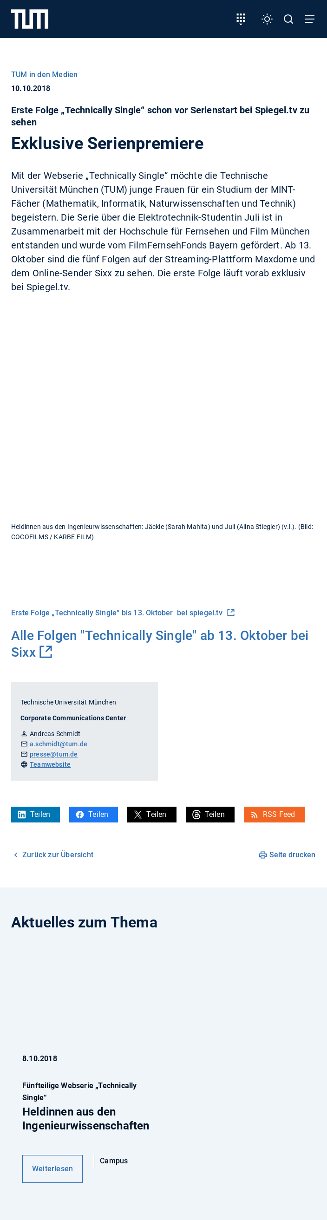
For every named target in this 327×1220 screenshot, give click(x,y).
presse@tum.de (54, 754)
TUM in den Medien (44, 74)
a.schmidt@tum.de (58, 744)
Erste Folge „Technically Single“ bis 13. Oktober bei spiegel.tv (117, 612)
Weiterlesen (52, 1168)
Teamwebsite (50, 764)
